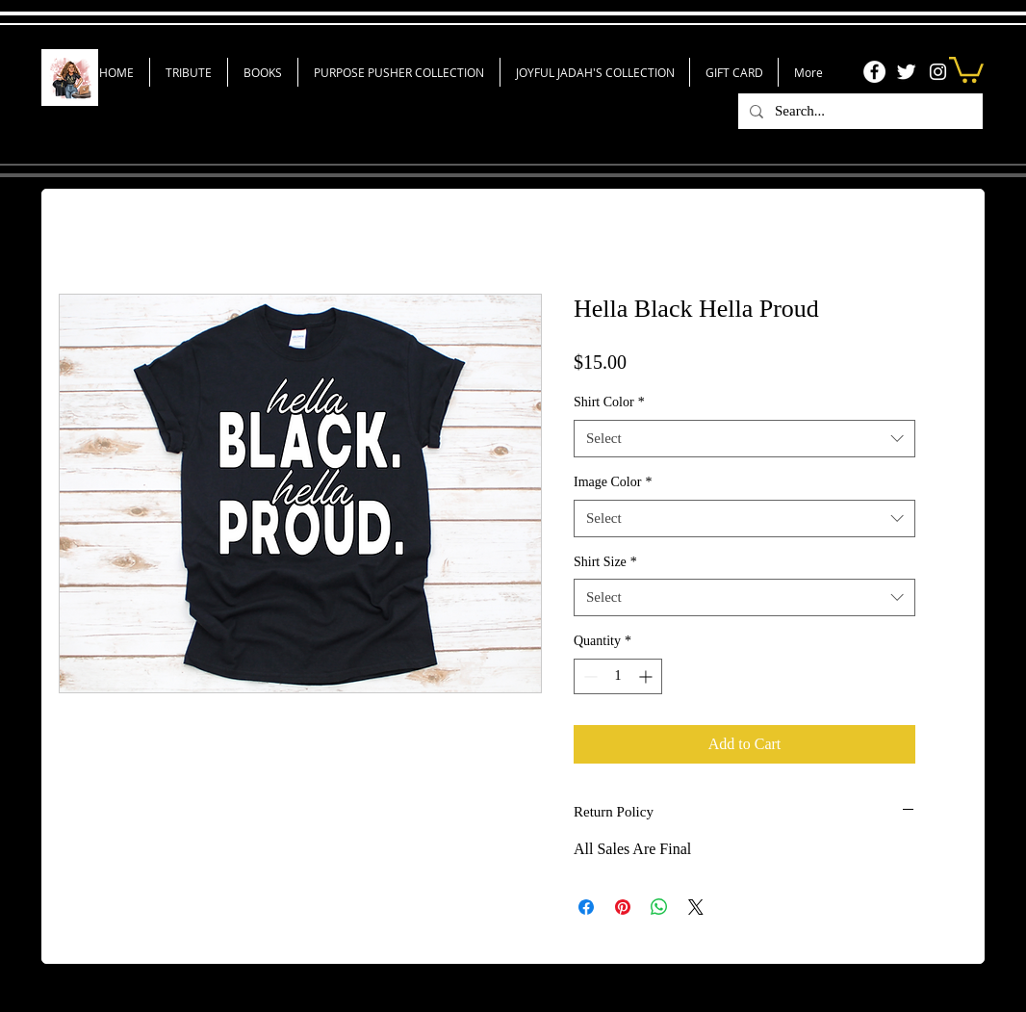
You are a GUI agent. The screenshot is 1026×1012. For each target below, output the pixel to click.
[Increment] (647, 676)
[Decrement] (589, 676)
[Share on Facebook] (586, 907)
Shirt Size (605, 562)
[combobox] (744, 438)
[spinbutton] (618, 676)
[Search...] (858, 111)
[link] (966, 68)
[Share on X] (695, 907)
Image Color (613, 482)
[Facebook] (874, 72)
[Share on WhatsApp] (659, 907)
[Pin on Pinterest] (622, 907)
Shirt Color (609, 402)
